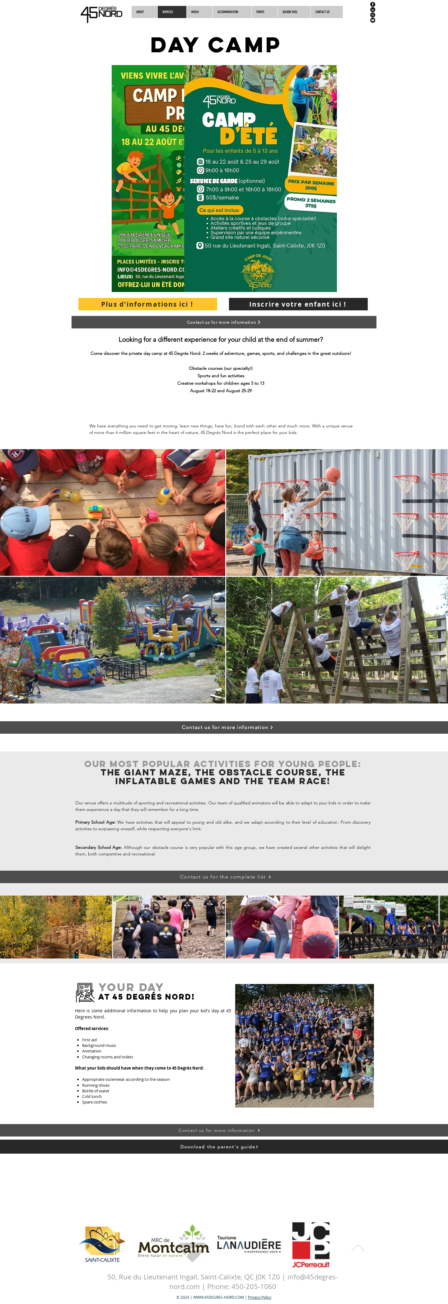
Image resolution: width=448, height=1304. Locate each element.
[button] (326, 12)
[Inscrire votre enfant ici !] (298, 304)
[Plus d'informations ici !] (147, 304)
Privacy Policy (259, 1297)
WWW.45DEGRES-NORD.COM (218, 1297)
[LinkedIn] (372, 9)
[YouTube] (372, 20)
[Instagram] (372, 14)
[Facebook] (372, 4)
